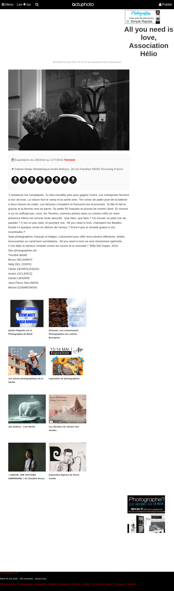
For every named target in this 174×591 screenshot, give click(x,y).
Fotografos (40, 584)
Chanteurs (120, 584)
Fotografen (64, 584)
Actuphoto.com (10, 573)
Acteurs (109, 584)
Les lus (24, 4)
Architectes (97, 584)
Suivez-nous (40, 578)
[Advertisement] (69, 31)
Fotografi (52, 584)
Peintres (76, 584)
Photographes (7, 584)
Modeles (131, 584)
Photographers (25, 584)
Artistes (86, 584)
